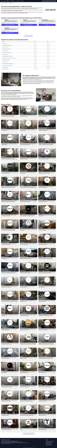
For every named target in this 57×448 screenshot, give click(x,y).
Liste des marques (48, 443)
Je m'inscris (47, 24)
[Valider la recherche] (55, 1)
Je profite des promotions (28, 24)
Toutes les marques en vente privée (28, 433)
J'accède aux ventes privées (10, 24)
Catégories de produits (49, 442)
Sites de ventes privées (49, 444)
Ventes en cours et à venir (49, 441)
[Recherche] (49, 1)
